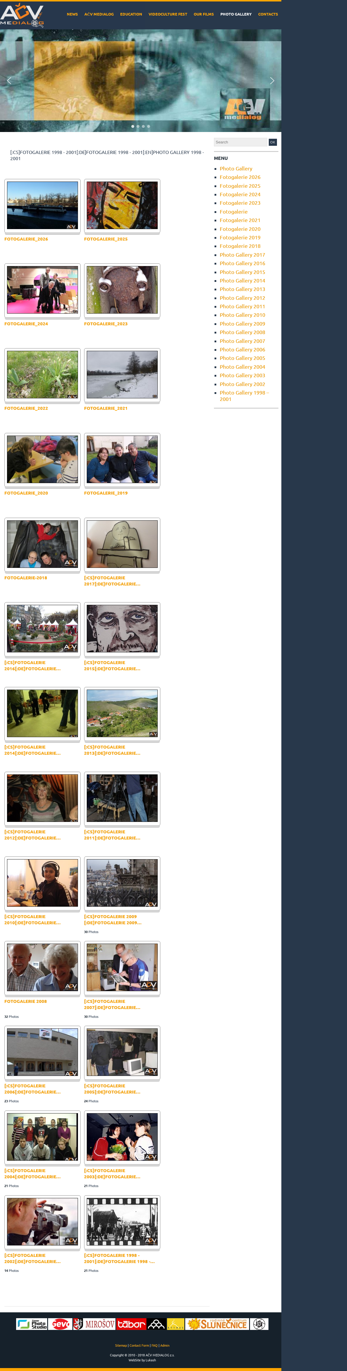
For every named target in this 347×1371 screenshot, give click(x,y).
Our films (204, 13)
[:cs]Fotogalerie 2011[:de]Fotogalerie (112, 835)
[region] (140, 80)
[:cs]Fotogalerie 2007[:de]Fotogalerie (112, 1004)
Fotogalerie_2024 (26, 323)
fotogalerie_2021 (106, 408)
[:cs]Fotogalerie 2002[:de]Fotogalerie (32, 1258)
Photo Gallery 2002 (242, 384)
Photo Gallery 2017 (242, 254)
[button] (9, 80)
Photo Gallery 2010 (242, 315)
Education (131, 13)
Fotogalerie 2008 (25, 1001)
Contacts (268, 13)
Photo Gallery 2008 (242, 332)
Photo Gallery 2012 (242, 297)
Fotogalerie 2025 (240, 185)
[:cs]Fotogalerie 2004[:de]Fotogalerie (32, 1173)
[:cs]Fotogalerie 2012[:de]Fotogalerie (32, 835)
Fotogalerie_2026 (26, 239)
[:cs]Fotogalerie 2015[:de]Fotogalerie (112, 665)
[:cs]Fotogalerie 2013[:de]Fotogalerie (112, 750)
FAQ (155, 1345)
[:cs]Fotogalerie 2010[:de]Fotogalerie (32, 919)
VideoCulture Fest (168, 13)
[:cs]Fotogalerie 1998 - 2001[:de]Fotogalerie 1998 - (119, 1258)
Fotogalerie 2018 (240, 246)
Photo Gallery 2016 (242, 263)
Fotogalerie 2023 (240, 202)
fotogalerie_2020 (26, 493)
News (72, 13)
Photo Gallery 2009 (242, 323)
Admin (164, 1345)
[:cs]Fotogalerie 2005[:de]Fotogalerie (112, 1089)
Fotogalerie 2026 (240, 177)
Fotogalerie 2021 (240, 220)
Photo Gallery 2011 (242, 306)
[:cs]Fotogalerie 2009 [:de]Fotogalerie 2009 (113, 919)
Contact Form (139, 1345)
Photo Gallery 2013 (242, 289)
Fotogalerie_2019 (106, 493)
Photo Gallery (236, 13)
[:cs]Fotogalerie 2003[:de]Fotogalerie (112, 1173)
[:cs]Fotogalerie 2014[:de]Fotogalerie (32, 750)
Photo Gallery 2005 (242, 358)
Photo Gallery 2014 (242, 280)
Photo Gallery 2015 (242, 272)
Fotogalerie (234, 211)
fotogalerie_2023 (106, 323)
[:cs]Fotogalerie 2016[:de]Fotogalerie (32, 665)
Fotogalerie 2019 (240, 237)
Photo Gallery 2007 (242, 341)
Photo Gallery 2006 (242, 349)
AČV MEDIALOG (99, 13)
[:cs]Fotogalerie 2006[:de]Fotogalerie (32, 1089)
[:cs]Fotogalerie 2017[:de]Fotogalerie (112, 581)
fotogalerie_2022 (26, 408)
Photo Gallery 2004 (242, 366)
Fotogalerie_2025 (106, 239)
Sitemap (121, 1345)
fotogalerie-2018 (25, 577)
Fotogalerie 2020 (240, 229)
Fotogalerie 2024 (240, 194)
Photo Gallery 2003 (242, 375)
